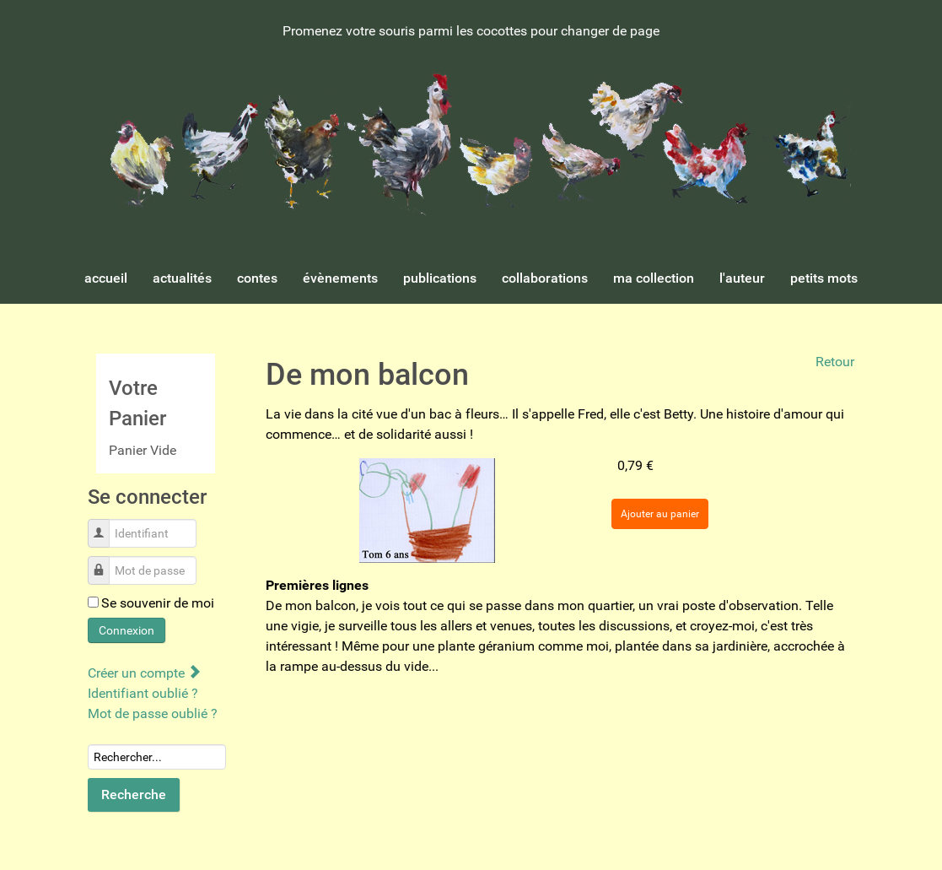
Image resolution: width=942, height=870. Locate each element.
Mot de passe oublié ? (153, 713)
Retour (835, 362)
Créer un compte (144, 673)
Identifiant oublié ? (143, 693)
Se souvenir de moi (157, 603)
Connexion (126, 630)
